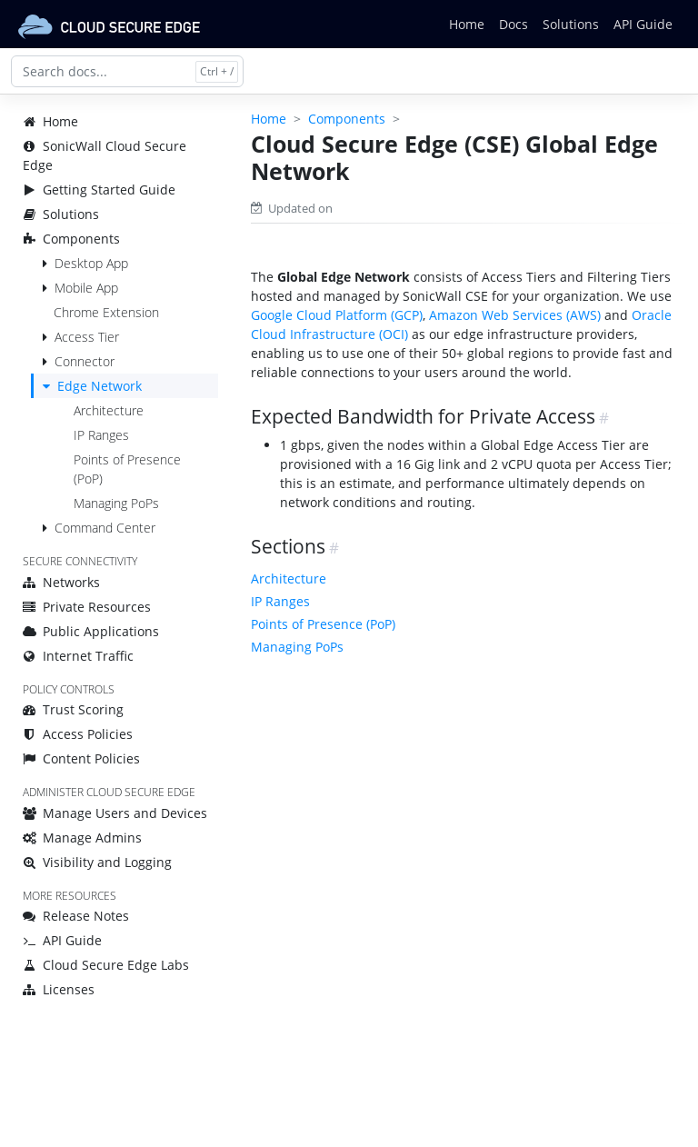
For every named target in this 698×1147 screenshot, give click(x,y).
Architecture (109, 410)
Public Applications (91, 631)
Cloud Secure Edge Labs (106, 964)
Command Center (105, 527)
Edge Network (99, 385)
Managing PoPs (116, 503)
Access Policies (78, 734)
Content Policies (81, 758)
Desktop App (91, 263)
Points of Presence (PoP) (323, 624)
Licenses (59, 989)
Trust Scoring (73, 709)
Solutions (571, 24)
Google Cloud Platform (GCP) (337, 315)
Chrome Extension (106, 312)
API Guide (643, 24)
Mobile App (86, 287)
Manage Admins (82, 837)
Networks (61, 582)
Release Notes (76, 915)
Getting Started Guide (99, 189)
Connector (85, 361)
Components (71, 238)
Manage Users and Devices (115, 813)
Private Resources (87, 606)
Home (466, 24)
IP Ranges (101, 435)
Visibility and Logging (97, 862)
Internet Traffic (78, 655)
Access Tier (87, 336)
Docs (513, 24)
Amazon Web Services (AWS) (515, 315)
